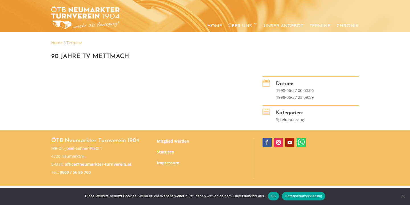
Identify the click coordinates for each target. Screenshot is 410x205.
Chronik (348, 26)
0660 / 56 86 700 (75, 172)
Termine (319, 26)
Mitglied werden (173, 141)
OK (273, 196)
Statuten (165, 152)
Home (214, 26)
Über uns (240, 26)
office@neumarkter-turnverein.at (98, 164)
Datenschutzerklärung (303, 196)
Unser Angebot (283, 26)
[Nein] (403, 196)
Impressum (168, 162)
